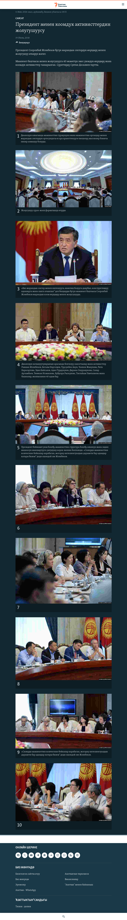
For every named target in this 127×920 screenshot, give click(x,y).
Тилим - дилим (23, 907)
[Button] (23, 43)
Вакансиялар (71, 879)
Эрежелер (21, 885)
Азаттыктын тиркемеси (77, 874)
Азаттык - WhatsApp (26, 890)
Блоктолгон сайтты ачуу (28, 874)
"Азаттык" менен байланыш (79, 885)
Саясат (20, 18)
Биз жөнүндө (22, 879)
